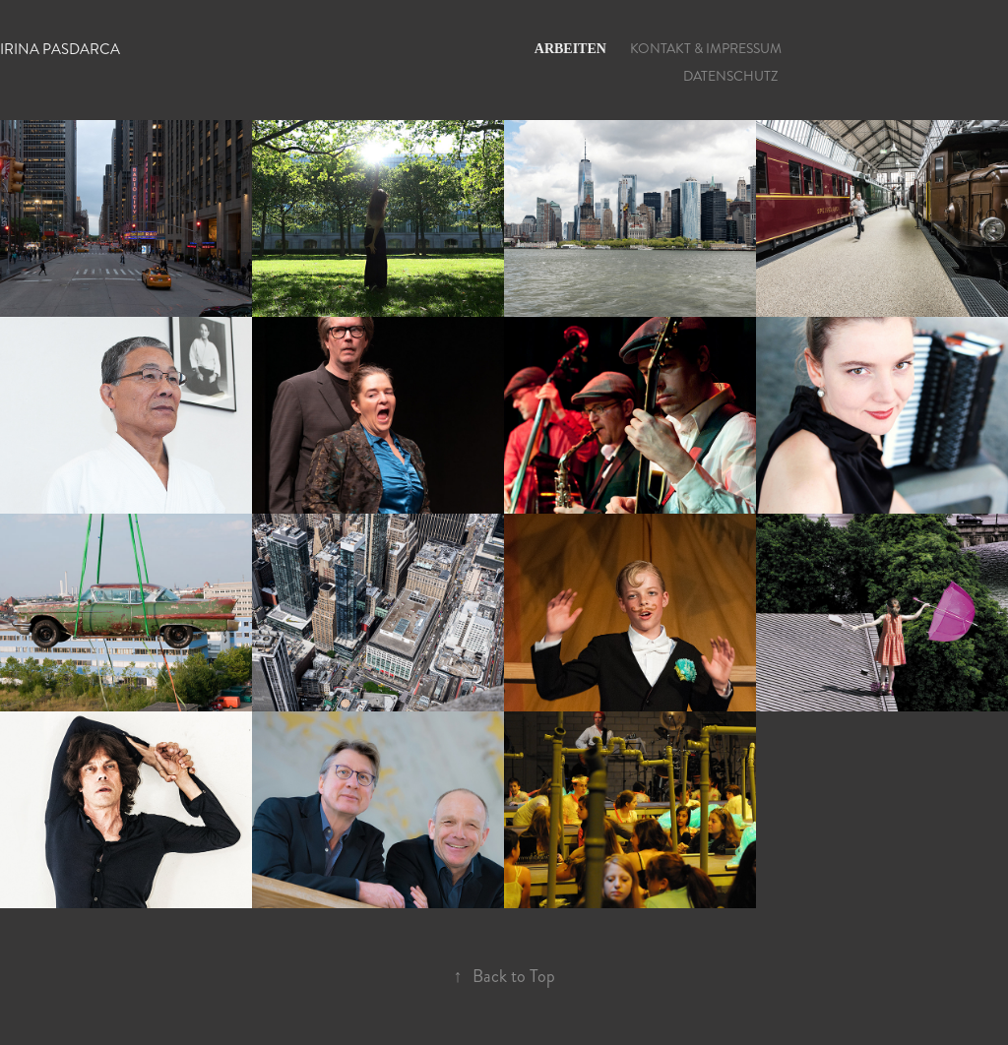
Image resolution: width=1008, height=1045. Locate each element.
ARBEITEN (570, 48)
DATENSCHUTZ (730, 76)
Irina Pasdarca (60, 49)
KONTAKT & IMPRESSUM (706, 48)
